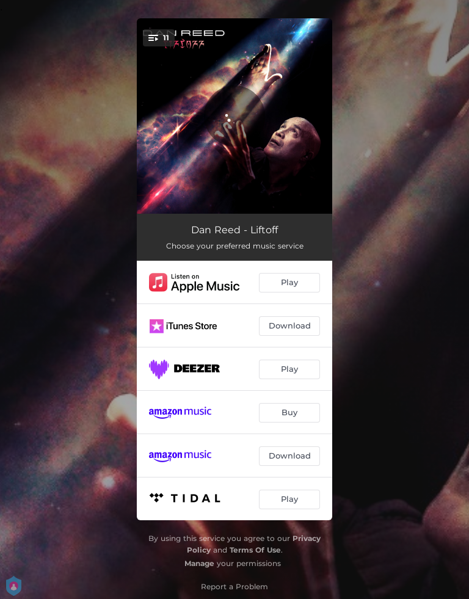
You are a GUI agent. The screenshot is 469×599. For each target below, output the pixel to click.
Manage (199, 563)
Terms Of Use (255, 549)
